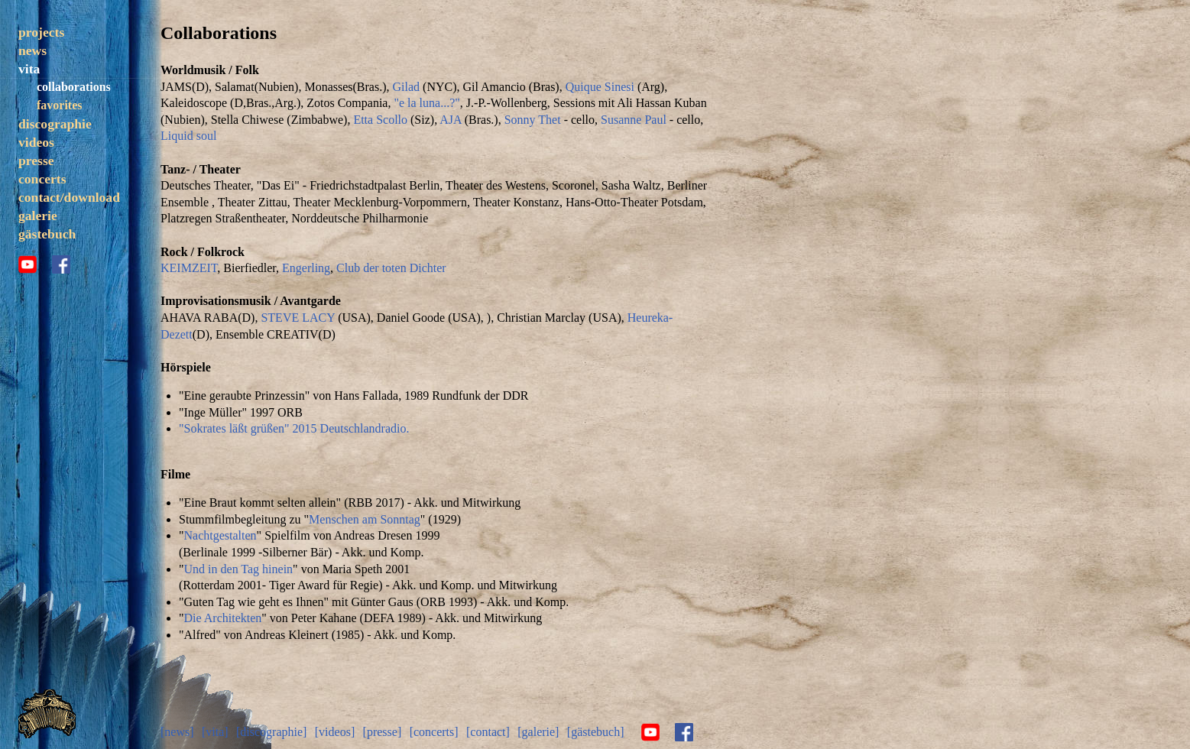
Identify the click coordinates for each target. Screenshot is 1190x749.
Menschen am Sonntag (364, 519)
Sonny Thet (532, 119)
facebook (61, 264)
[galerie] (538, 731)
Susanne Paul (633, 119)
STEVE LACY (298, 317)
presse (36, 160)
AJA (450, 119)
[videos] (335, 731)
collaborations (74, 86)
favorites (59, 105)
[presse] (382, 731)
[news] (177, 731)
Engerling (306, 267)
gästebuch (47, 234)
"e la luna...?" (426, 102)
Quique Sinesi (600, 86)
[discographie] (271, 731)
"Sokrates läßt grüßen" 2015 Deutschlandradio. (294, 428)
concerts (42, 178)
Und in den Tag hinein (238, 569)
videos (36, 142)
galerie (37, 215)
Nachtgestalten (220, 535)
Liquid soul (188, 135)
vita (29, 68)
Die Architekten (223, 617)
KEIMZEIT (189, 267)
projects (41, 32)
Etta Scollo (380, 119)
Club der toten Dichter (391, 267)
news (32, 50)
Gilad (406, 86)
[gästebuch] (595, 731)
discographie (55, 123)
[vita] (215, 731)
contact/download (69, 197)
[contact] (488, 731)
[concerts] (434, 731)
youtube (27, 264)
